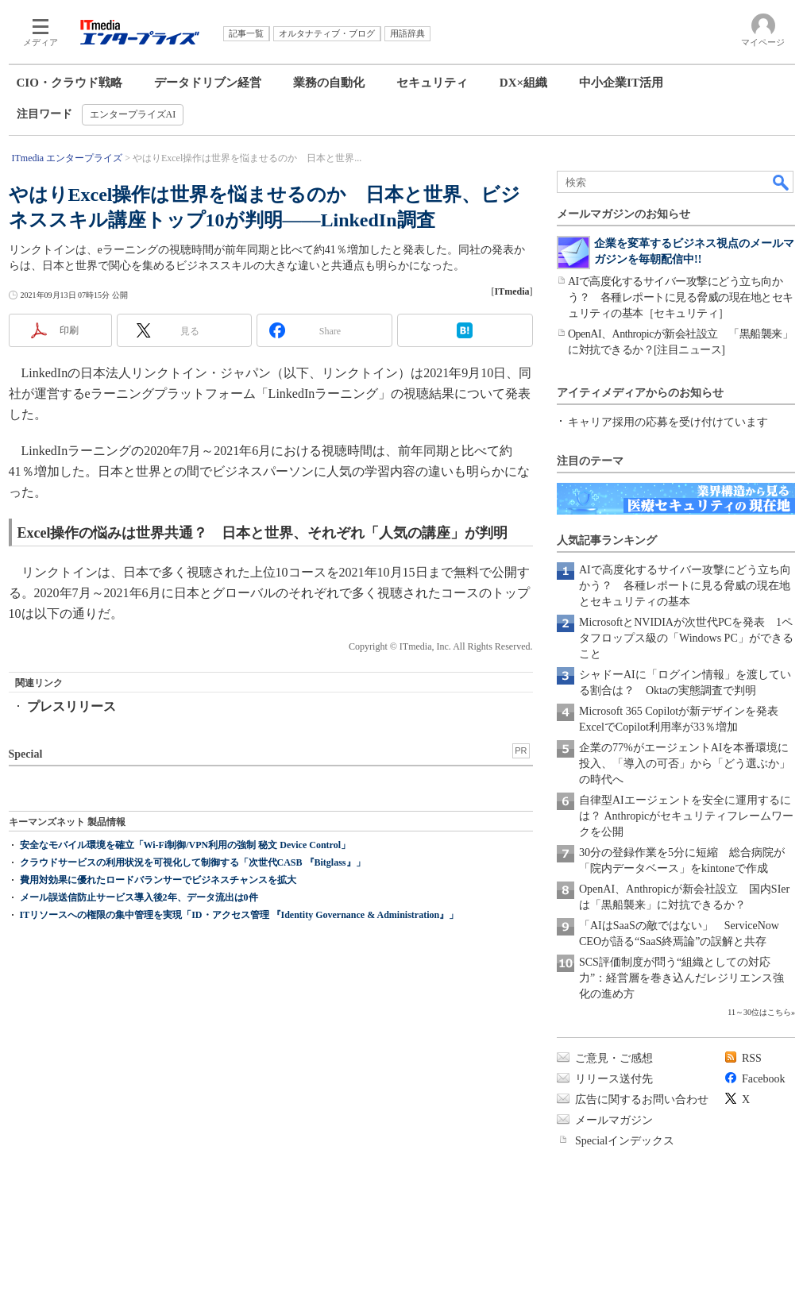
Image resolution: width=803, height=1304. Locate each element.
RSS (752, 1058)
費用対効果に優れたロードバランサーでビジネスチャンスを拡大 (158, 879)
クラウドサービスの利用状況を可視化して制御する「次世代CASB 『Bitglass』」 (192, 862)
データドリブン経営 (207, 82)
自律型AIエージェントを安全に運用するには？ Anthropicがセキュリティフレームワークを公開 (686, 816)
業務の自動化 (329, 82)
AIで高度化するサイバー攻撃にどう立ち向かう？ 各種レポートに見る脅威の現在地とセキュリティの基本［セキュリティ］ (680, 297)
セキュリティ (432, 82)
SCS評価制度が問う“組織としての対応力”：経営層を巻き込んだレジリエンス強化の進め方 (681, 978)
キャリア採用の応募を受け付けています (668, 422)
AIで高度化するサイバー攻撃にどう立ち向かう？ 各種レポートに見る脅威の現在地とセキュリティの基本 (685, 586)
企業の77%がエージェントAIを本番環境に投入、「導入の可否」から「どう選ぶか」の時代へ (684, 763)
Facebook (763, 1079)
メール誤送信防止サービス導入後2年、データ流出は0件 (139, 897)
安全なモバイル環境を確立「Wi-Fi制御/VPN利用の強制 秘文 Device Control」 (185, 845)
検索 (781, 182)
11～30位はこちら (759, 1012)
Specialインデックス (624, 1141)
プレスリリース (71, 706)
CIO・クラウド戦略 (69, 82)
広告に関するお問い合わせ (641, 1099)
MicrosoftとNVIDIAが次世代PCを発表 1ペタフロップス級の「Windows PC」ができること (686, 638)
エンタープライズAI (133, 114)
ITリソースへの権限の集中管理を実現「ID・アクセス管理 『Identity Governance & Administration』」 (239, 914)
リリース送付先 (614, 1079)
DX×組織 (523, 82)
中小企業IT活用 (621, 82)
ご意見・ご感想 (614, 1058)
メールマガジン (614, 1120)
